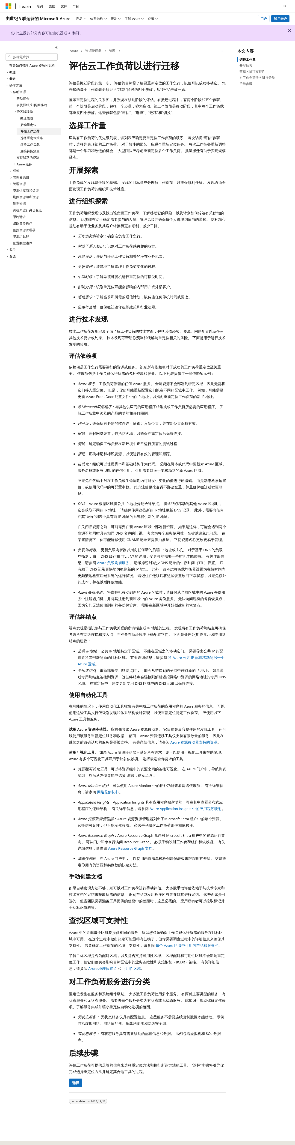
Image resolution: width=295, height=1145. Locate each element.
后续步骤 (245, 83)
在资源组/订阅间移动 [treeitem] (32, 105)
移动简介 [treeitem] (23, 98)
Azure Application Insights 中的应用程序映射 (186, 808)
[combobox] (32, 57)
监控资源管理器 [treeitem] (24, 230)
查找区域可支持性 (252, 71)
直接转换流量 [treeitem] (30, 151)
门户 (263, 18)
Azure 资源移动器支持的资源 (193, 742)
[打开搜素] (284, 6)
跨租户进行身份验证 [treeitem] (27, 210)
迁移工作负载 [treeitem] (30, 144)
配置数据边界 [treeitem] (22, 243)
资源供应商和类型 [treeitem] (26, 190)
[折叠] (56, 47)
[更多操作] (222, 51)
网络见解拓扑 (108, 791)
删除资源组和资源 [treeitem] (26, 197)
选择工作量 (247, 59)
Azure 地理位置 (100, 968)
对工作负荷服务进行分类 (257, 77)
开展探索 (245, 65)
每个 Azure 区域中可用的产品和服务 (185, 945)
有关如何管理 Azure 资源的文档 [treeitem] (32, 65)
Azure (74, 50)
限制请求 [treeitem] (19, 217)
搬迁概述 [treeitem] (26, 118)
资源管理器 (93, 50)
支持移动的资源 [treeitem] (28, 157)
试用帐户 (280, 18)
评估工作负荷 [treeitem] (30, 131)
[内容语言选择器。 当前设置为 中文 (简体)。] (18, 1137)
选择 (75, 1082)
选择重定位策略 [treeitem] (31, 138)
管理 (112, 50)
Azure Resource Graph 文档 (130, 848)
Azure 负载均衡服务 (113, 562)
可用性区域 (131, 968)
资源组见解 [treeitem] (21, 236)
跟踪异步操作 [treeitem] (22, 223)
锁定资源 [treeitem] (19, 203)
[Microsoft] (9, 6)
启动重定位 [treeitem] (28, 125)
